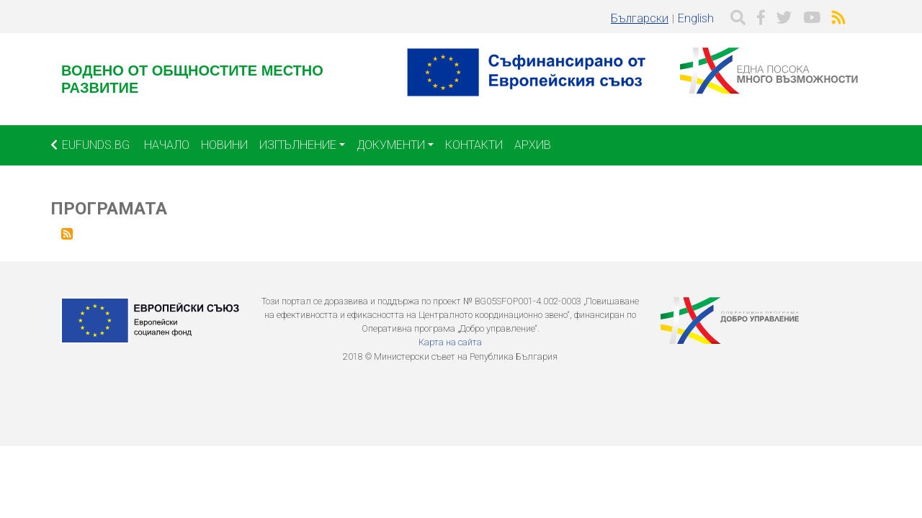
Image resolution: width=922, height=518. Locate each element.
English (696, 18)
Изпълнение (297, 145)
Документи (391, 145)
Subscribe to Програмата (67, 234)
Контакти (474, 145)
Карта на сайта (450, 342)
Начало (166, 145)
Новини (224, 145)
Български (639, 18)
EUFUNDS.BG (90, 145)
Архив (532, 145)
